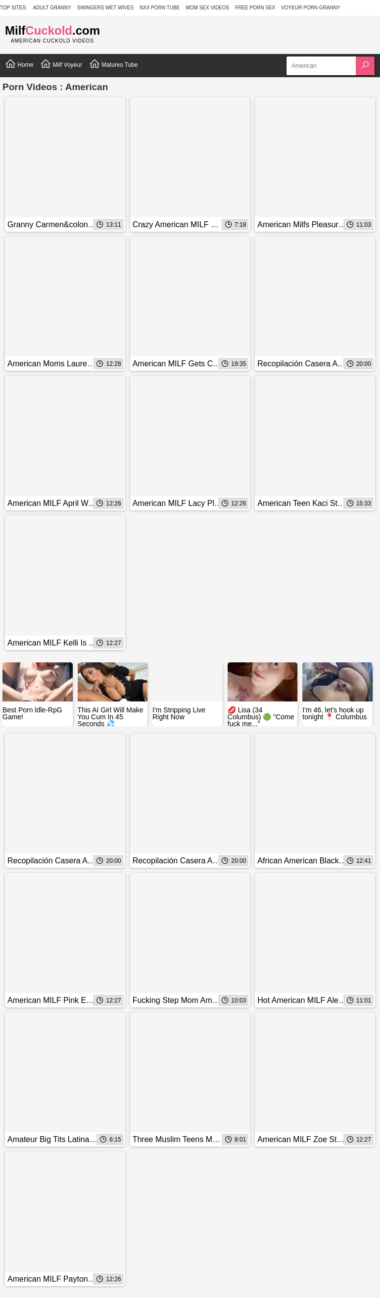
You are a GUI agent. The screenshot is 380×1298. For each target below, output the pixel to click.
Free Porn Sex (255, 7)
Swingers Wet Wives (105, 7)
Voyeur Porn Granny (310, 7)
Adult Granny (52, 7)
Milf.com (52, 30)
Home (19, 63)
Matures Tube (113, 63)
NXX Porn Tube (160, 7)
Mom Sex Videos (207, 7)
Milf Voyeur (61, 63)
